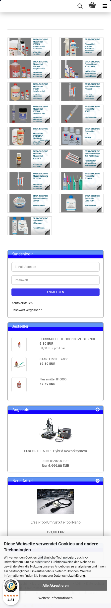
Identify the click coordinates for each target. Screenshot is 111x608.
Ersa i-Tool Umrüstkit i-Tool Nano (56, 522)
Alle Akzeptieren (56, 585)
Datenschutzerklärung (69, 575)
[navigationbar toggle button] (105, 6)
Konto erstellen (22, 303)
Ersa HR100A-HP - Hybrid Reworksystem (55, 451)
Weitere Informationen (55, 598)
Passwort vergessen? (26, 310)
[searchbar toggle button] (80, 6)
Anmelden (55, 292)
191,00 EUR (55, 532)
